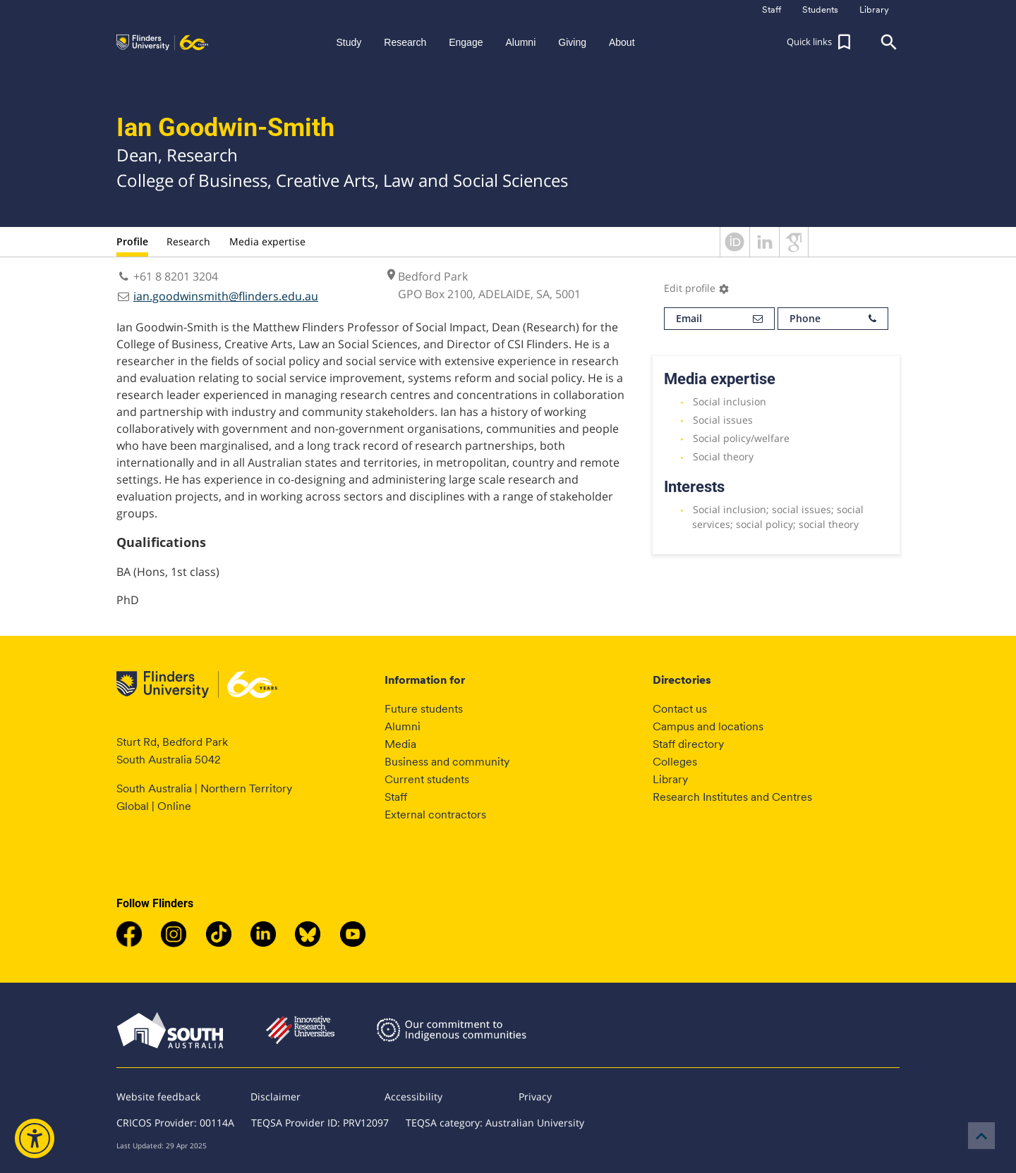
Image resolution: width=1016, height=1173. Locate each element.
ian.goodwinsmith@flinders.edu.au (225, 296)
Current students (427, 779)
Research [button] (405, 42)
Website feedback (158, 1096)
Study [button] (348, 42)
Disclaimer (275, 1096)
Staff (396, 797)
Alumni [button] (520, 42)
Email (719, 318)
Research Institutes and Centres (732, 797)
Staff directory (688, 744)
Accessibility (413, 1096)
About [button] (622, 42)
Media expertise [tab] (267, 241)
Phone (833, 318)
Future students (424, 709)
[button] (820, 42)
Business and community (447, 761)
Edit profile (697, 288)
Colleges (675, 761)
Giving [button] (572, 42)
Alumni (403, 726)
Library (670, 779)
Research (188, 241)
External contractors (435, 814)
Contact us (680, 709)
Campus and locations (708, 726)
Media (400, 744)
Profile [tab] (132, 241)
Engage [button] (466, 42)
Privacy (535, 1096)
